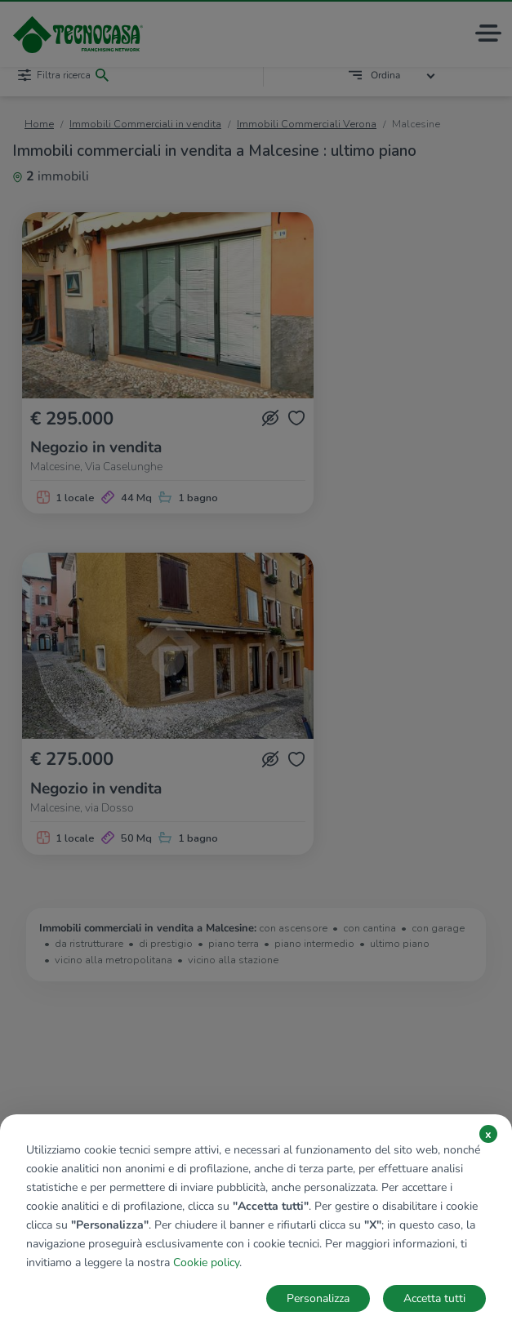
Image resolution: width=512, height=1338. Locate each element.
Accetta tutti (434, 1298)
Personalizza (318, 1298)
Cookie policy (206, 1262)
